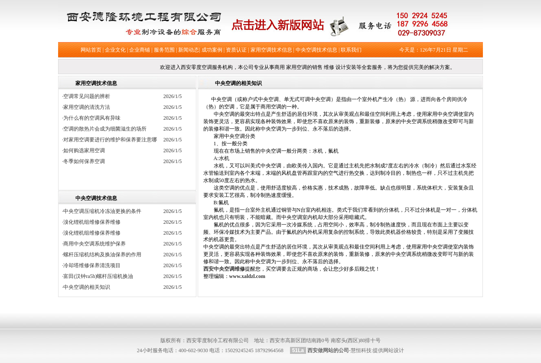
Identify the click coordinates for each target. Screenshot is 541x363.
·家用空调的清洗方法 (88, 107)
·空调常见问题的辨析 (88, 96)
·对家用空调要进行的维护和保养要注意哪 (112, 140)
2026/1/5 (172, 96)
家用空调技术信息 (271, 50)
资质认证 (236, 50)
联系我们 (351, 50)
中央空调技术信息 (316, 50)
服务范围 (164, 50)
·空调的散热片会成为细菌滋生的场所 (107, 129)
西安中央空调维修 (224, 269)
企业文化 (115, 50)
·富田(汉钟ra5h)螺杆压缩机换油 (97, 276)
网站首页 (91, 50)
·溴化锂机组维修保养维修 (91, 222)
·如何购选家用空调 (86, 150)
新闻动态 (188, 50)
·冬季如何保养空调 (86, 161)
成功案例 (212, 50)
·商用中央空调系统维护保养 (94, 244)
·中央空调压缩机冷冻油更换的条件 (101, 211)
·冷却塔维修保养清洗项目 (91, 265)
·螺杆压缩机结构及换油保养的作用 (101, 255)
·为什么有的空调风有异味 (94, 118)
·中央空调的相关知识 (86, 287)
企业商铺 (139, 50)
